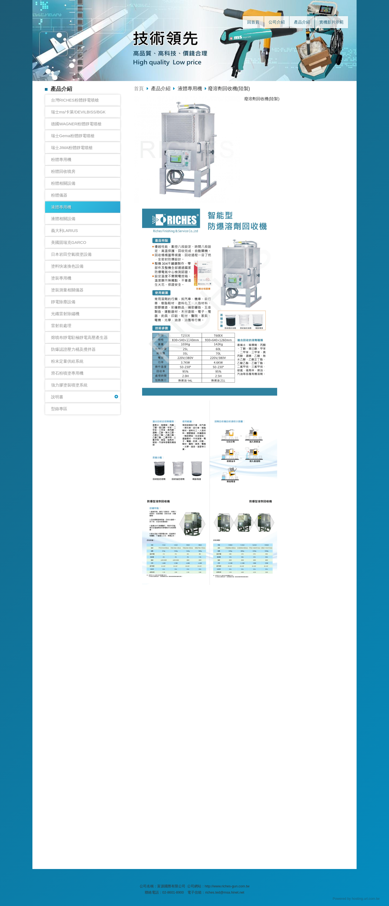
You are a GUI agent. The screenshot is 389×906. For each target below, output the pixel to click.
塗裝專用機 (61, 278)
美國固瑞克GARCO (68, 242)
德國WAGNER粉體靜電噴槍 (76, 124)
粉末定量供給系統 (67, 361)
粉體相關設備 (63, 183)
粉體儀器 (59, 195)
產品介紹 (161, 88)
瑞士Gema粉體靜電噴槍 (73, 135)
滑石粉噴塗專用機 (67, 373)
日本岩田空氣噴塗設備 (71, 254)
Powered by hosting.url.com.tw (356, 899)
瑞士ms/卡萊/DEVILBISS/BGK (78, 112)
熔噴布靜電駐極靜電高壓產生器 (79, 337)
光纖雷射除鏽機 (65, 313)
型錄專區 (59, 408)
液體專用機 (61, 207)
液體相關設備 (63, 218)
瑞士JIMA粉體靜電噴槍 (72, 147)
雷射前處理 (61, 325)
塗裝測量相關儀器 (67, 290)
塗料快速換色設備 (67, 266)
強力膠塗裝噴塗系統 (69, 385)
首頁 (139, 88)
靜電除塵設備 (63, 301)
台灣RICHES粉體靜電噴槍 (75, 100)
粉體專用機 (61, 159)
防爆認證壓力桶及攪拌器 (73, 349)
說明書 (57, 397)
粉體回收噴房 (63, 171)
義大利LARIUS (64, 230)
